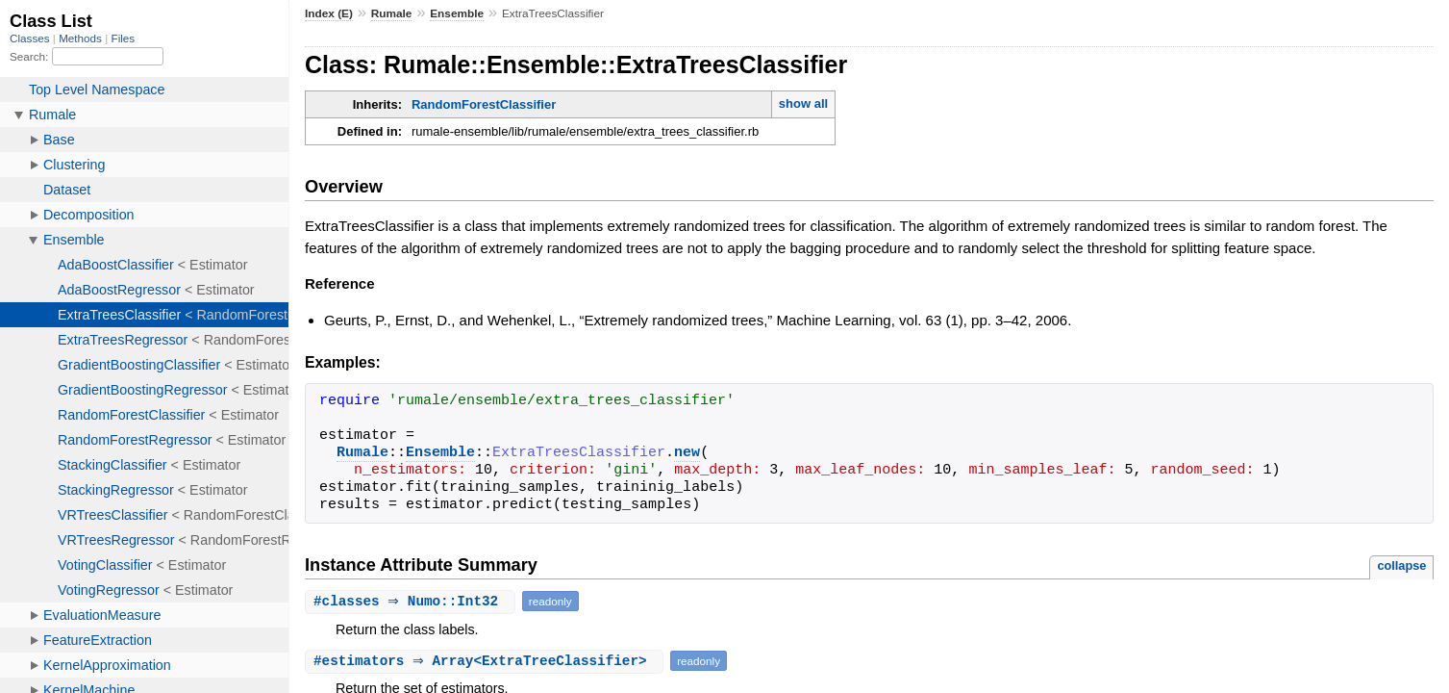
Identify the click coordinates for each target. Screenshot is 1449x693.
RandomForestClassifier (484, 104)
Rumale (391, 13)
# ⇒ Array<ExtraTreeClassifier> (486, 661)
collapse (1401, 565)
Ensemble (457, 13)
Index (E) (329, 13)
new (687, 453)
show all (803, 103)
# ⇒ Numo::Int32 (412, 601)
